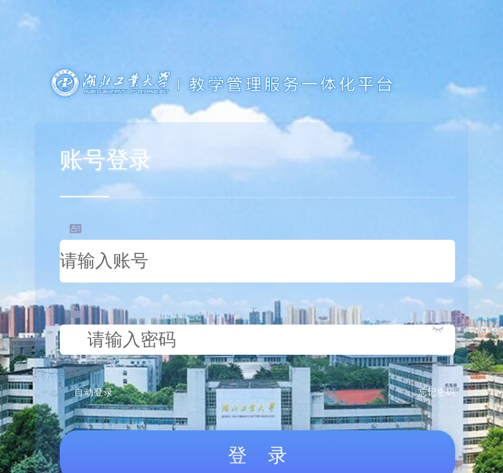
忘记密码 (436, 392)
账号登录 (106, 159)
